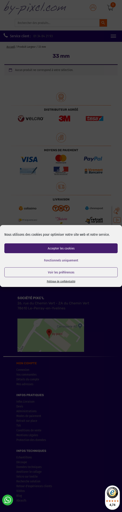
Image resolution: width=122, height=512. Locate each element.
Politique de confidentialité (61, 281)
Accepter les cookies (61, 248)
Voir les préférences (61, 272)
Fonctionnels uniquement (61, 260)
